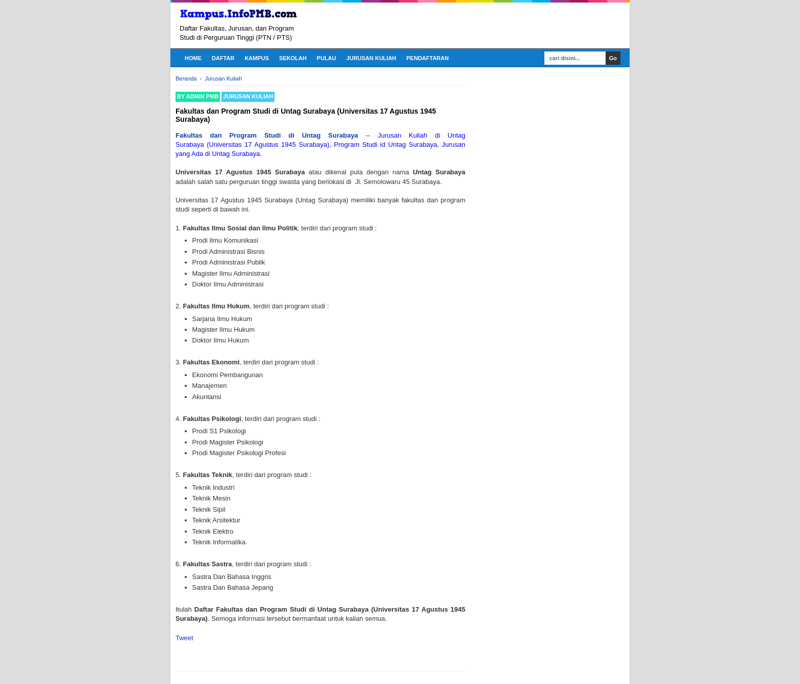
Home (193, 58)
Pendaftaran (428, 58)
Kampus (256, 58)
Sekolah (293, 58)
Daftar (223, 58)
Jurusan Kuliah (371, 58)
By (197, 96)
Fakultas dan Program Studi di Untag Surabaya (267, 135)
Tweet (184, 638)
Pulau (326, 58)
